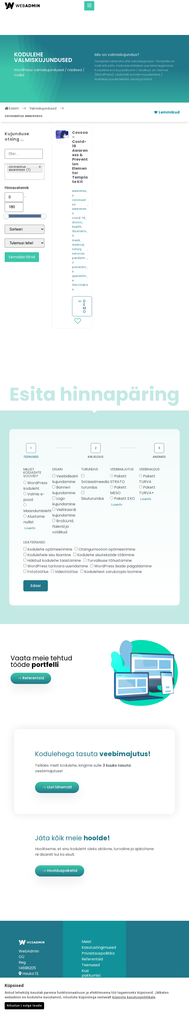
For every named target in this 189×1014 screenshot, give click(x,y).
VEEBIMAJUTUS (122, 446)
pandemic (78, 237)
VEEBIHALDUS (149, 446)
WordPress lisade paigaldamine (123, 542)
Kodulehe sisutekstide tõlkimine (105, 531)
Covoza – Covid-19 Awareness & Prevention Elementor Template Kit (80, 134)
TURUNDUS (89, 446)
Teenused (91, 941)
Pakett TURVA (147, 455)
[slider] (6, 193)
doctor (77, 199)
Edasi (36, 562)
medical (78, 221)
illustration (79, 210)
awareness (79, 170)
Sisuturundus (92, 475)
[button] (62, 112)
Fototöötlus (38, 548)
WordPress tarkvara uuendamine (57, 542)
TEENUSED (30, 433)
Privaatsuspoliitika (94, 930)
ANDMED (159, 433)
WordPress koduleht (35, 462)
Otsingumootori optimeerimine (107, 525)
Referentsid (92, 936)
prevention (79, 246)
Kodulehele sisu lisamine (49, 531)
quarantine (79, 255)
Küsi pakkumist (91, 950)
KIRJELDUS (95, 433)
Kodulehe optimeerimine (49, 525)
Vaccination (80, 264)
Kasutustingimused (94, 924)
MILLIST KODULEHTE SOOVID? (32, 449)
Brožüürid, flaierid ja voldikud (63, 503)
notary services (78, 228)
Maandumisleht (37, 487)
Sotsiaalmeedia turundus (95, 461)
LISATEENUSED (34, 519)
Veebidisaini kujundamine (65, 455)
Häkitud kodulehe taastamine (54, 537)
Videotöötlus (66, 548)
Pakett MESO (118, 466)
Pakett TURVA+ (147, 466)
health (76, 203)
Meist (86, 918)
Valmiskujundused (42, 85)
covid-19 (78, 194)
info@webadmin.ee (37, 978)
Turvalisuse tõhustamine (109, 537)
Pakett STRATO (118, 455)
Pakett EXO (124, 475)
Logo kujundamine (63, 478)
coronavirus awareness (79, 183)
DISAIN (57, 446)
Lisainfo (29, 505)
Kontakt (89, 968)
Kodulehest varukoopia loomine (113, 548)
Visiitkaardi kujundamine (64, 489)
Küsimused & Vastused (93, 960)
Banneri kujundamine (63, 466)
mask (76, 217)
